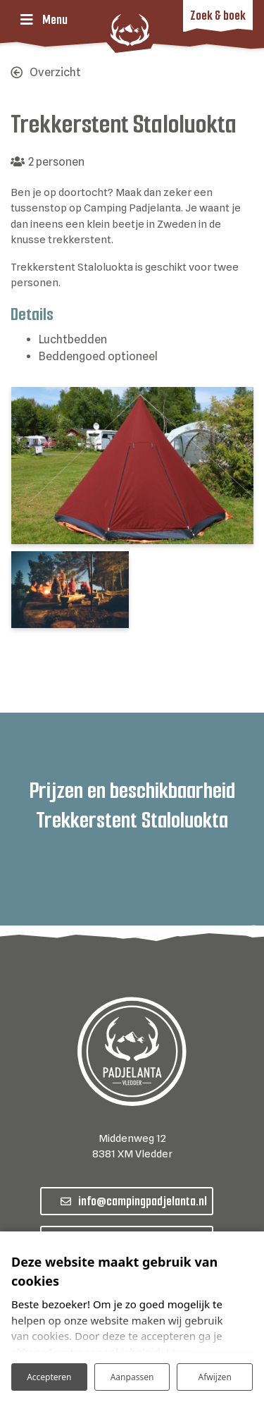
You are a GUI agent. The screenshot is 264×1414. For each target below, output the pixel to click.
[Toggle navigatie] (44, 19)
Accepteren (49, 1377)
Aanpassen (132, 1377)
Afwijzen (215, 1377)
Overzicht (55, 72)
